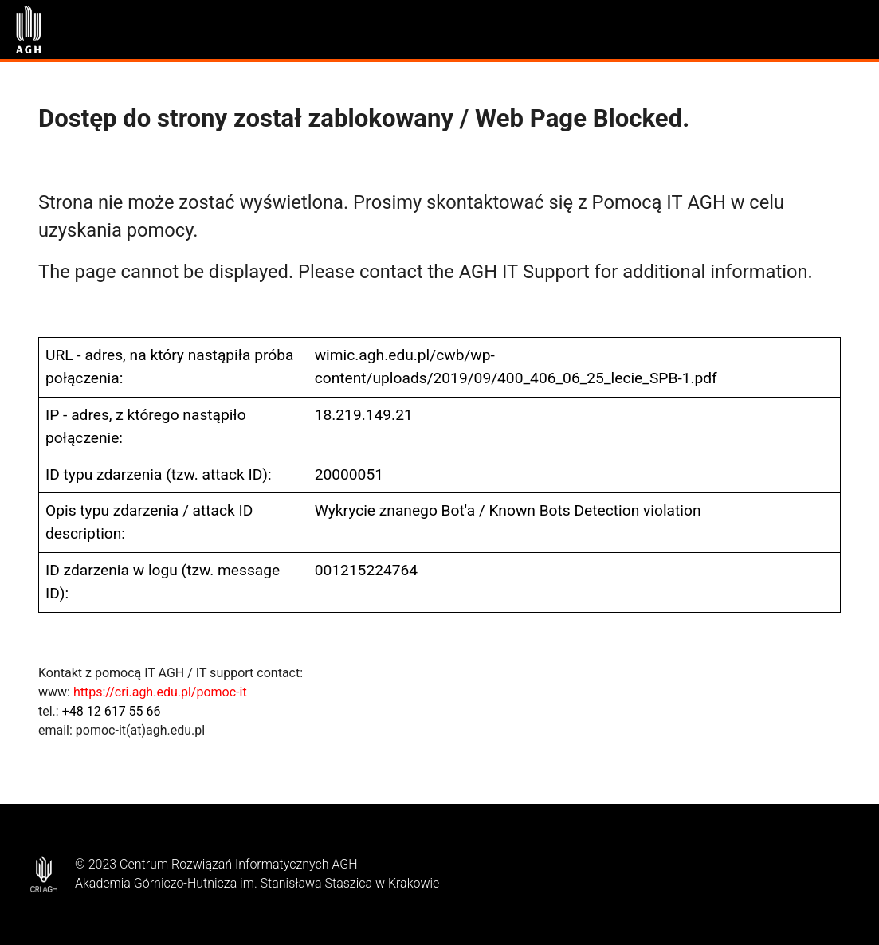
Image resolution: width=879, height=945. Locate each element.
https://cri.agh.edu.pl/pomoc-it (160, 692)
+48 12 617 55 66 (111, 711)
